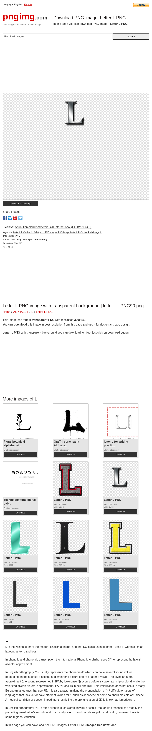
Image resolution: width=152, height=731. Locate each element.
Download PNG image (20, 203)
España (28, 4)
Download (20, 454)
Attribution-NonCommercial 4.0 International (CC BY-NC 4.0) (53, 227)
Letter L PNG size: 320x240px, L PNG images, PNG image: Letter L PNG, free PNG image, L (57, 232)
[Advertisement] (76, 68)
